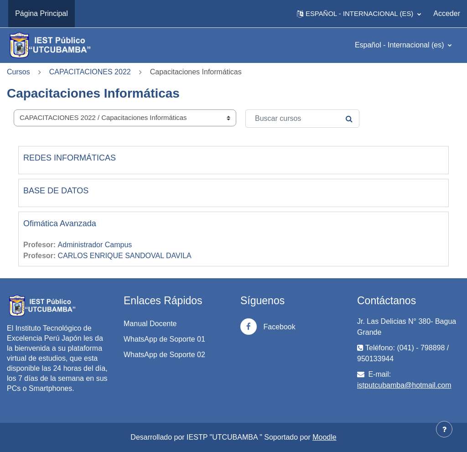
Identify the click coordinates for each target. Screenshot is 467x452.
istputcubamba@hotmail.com (404, 385)
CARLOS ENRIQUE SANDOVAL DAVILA (125, 256)
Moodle (324, 437)
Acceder (446, 13)
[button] (359, 13)
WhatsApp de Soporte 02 (164, 354)
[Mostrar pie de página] (444, 429)
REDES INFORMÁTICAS (69, 157)
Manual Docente (150, 323)
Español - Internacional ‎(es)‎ (400, 45)
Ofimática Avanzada (59, 223)
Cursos (18, 72)
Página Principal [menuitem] (41, 13)
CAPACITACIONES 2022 (90, 72)
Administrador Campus (95, 245)
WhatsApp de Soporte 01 (164, 339)
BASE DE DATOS (55, 190)
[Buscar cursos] (302, 118)
